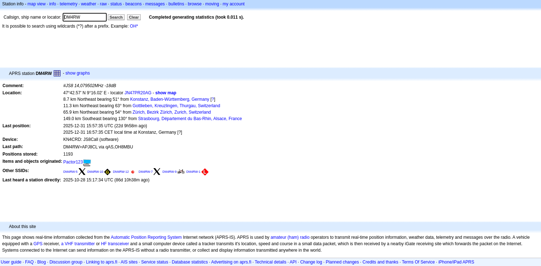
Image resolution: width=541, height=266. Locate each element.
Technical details (270, 262)
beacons (133, 3)
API (293, 262)
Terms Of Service (418, 262)
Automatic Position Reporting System (146, 237)
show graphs (78, 73)
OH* (134, 26)
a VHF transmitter (78, 243)
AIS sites (129, 262)
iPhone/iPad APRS (456, 262)
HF (104, 243)
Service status (154, 262)
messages (155, 3)
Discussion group (65, 262)
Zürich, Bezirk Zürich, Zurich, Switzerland (171, 112)
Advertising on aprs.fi (231, 262)
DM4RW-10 (95, 172)
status (116, 3)
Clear (134, 17)
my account (234, 3)
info (52, 3)
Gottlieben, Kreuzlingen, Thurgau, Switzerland (176, 105)
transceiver (118, 243)
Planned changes (342, 262)
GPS (37, 243)
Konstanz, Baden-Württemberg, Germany (169, 99)
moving (212, 3)
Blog (41, 262)
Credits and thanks (380, 262)
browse (195, 3)
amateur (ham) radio (290, 237)
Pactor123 (73, 162)
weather (88, 3)
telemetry (68, 3)
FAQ (29, 262)
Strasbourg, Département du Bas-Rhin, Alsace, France (190, 118)
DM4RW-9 (170, 172)
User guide (11, 262)
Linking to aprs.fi (101, 262)
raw (103, 3)
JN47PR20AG (138, 92)
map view (37, 3)
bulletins (176, 3)
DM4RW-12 (121, 172)
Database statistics (190, 262)
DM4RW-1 (194, 172)
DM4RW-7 (146, 172)
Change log (311, 262)
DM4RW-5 (70, 172)
